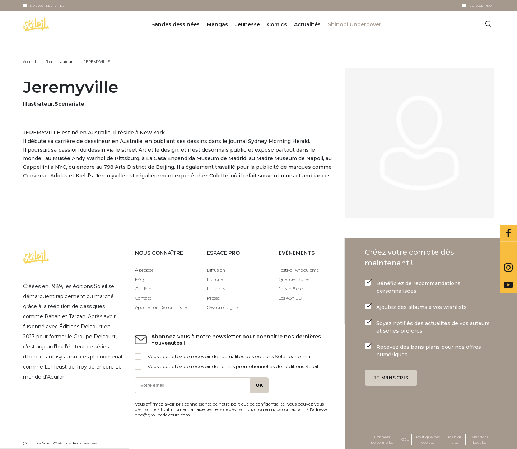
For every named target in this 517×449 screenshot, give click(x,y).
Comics (277, 24)
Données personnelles (382, 440)
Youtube (508, 284)
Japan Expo (291, 288)
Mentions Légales (479, 440)
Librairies (216, 288)
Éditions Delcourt (81, 326)
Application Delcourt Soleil (162, 307)
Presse (213, 298)
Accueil (29, 61)
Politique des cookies (428, 440)
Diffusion (216, 270)
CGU (405, 439)
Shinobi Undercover (354, 24)
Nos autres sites (47, 6)
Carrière (143, 288)
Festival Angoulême (299, 270)
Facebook (508, 233)
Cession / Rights (223, 307)
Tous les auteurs (60, 61)
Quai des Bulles (294, 279)
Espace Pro (480, 6)
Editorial (215, 279)
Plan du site (455, 440)
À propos (144, 270)
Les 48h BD (290, 298)
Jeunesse (247, 24)
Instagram (508, 267)
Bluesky (508, 250)
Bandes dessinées (175, 24)
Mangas (217, 24)
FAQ (139, 279)
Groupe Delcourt (95, 336)
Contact (143, 298)
